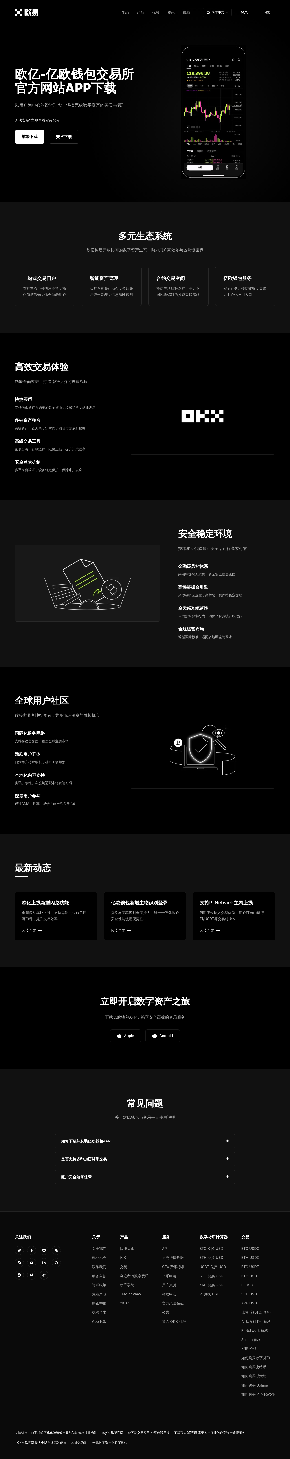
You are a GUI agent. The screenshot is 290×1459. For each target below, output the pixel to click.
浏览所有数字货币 (134, 1276)
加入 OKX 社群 (174, 1321)
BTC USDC (250, 1248)
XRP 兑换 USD (211, 1285)
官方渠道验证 (173, 1303)
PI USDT (248, 1285)
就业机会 (99, 1257)
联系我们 (99, 1266)
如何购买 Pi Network (258, 1394)
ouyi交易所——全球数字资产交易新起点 (99, 1442)
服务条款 (99, 1276)
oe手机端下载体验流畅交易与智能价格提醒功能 (64, 1433)
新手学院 (127, 1285)
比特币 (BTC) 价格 (256, 1312)
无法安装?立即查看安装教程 (37, 120)
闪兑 (123, 1257)
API (165, 1248)
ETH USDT (250, 1276)
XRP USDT (250, 1303)
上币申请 (169, 1276)
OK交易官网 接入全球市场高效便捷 (41, 1442)
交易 (123, 1266)
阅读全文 (32, 930)
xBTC (124, 1303)
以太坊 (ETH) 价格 (256, 1321)
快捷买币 (127, 1248)
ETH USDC (250, 1257)
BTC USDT (250, 1266)
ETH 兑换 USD (212, 1257)
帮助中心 (169, 1294)
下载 (266, 12)
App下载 (99, 1321)
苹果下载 (30, 136)
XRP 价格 (249, 1348)
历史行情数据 (173, 1257)
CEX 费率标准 (173, 1266)
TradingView (130, 1294)
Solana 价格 (251, 1339)
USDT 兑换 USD (213, 1266)
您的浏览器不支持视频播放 (213, 112)
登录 (244, 12)
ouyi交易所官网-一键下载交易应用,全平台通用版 (135, 1433)
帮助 (186, 12)
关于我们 (99, 1248)
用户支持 (169, 1285)
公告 (165, 1312)
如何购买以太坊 (253, 1376)
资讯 (171, 12)
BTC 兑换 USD (211, 1248)
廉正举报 (99, 1303)
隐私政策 (99, 1285)
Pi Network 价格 (254, 1330)
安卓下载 (64, 136)
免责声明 (99, 1294)
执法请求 (99, 1312)
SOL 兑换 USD (211, 1276)
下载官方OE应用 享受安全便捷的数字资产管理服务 (209, 1433)
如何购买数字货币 (255, 1358)
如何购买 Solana (254, 1385)
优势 (155, 12)
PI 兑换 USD (210, 1294)
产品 (140, 12)
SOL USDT (250, 1294)
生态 (125, 12)
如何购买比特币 (253, 1367)
